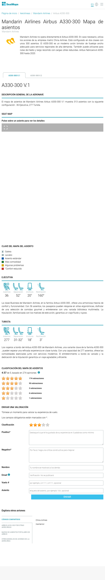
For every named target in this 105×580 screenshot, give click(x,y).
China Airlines (41, 520)
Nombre (6, 467)
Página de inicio (9, 13)
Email (6, 475)
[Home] (10, 4)
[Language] (94, 4)
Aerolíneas (25, 13)
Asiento (5, 490)
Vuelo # (5, 482)
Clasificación (8, 424)
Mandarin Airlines (41, 13)
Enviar (67, 497)
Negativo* (6, 449)
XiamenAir (40, 524)
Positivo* (6, 432)
